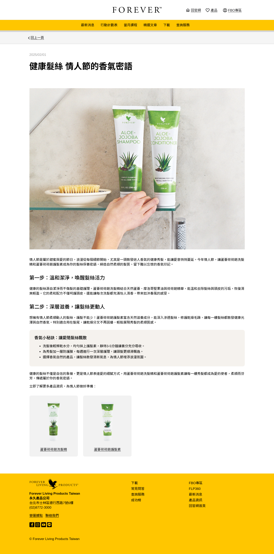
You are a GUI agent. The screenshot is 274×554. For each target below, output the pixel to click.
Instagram (37, 524)
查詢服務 (183, 25)
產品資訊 (195, 500)
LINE (49, 524)
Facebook (31, 524)
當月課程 (130, 25)
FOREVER (137, 10)
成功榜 (136, 500)
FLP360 (195, 489)
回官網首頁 (197, 506)
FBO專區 (195, 483)
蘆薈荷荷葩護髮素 (107, 426)
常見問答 (138, 489)
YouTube (43, 524)
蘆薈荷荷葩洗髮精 (53, 426)
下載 (166, 25)
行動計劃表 (109, 25)
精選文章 (150, 25)
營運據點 (36, 516)
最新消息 (87, 25)
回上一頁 (37, 38)
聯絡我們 (52, 516)
